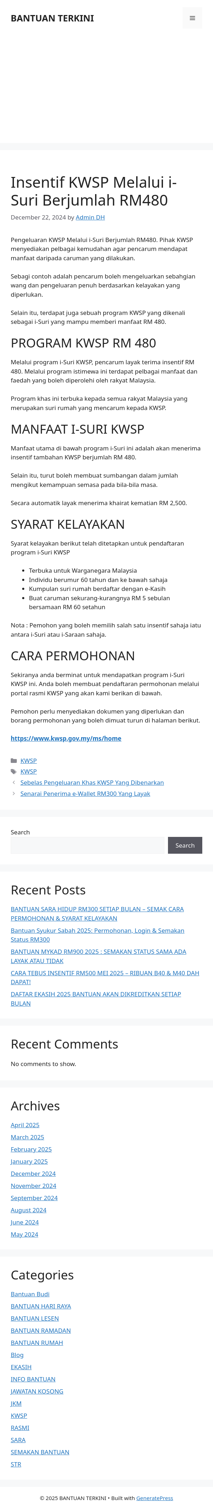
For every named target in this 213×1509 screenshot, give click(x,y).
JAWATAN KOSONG (37, 1391)
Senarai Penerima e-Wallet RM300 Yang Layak (85, 793)
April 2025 (25, 1125)
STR (16, 1464)
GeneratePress (154, 1497)
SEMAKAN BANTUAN (40, 1452)
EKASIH (21, 1367)
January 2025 (29, 1161)
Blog (17, 1355)
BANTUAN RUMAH (37, 1342)
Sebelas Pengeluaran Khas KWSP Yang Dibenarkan (92, 782)
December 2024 (33, 1173)
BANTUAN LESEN (35, 1318)
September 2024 (34, 1198)
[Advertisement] (106, 82)
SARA (18, 1440)
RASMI (20, 1428)
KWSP (28, 760)
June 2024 (25, 1222)
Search (20, 832)
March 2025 (27, 1137)
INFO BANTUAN (33, 1379)
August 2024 (28, 1210)
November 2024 (33, 1186)
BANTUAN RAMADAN (41, 1330)
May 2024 (24, 1234)
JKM (16, 1403)
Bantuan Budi (30, 1294)
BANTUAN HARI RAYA (41, 1306)
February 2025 (31, 1149)
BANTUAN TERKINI (52, 18)
